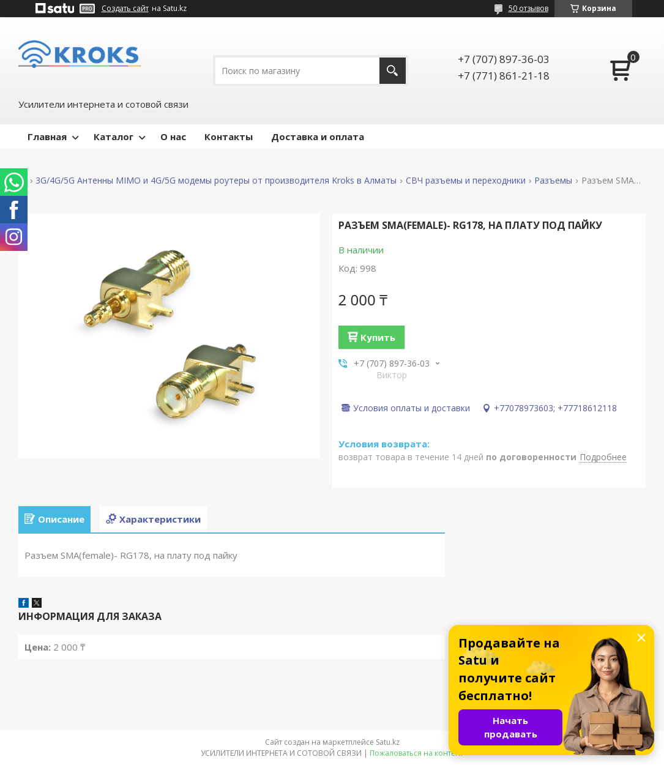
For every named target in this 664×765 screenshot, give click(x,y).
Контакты (228, 136)
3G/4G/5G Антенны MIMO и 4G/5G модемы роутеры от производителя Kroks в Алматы (216, 180)
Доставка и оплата (317, 136)
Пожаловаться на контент (416, 753)
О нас (173, 136)
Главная (47, 136)
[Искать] (392, 71)
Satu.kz (388, 742)
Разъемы (553, 180)
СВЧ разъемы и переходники (466, 180)
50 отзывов (528, 8)
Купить (377, 337)
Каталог (113, 136)
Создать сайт (125, 8)
